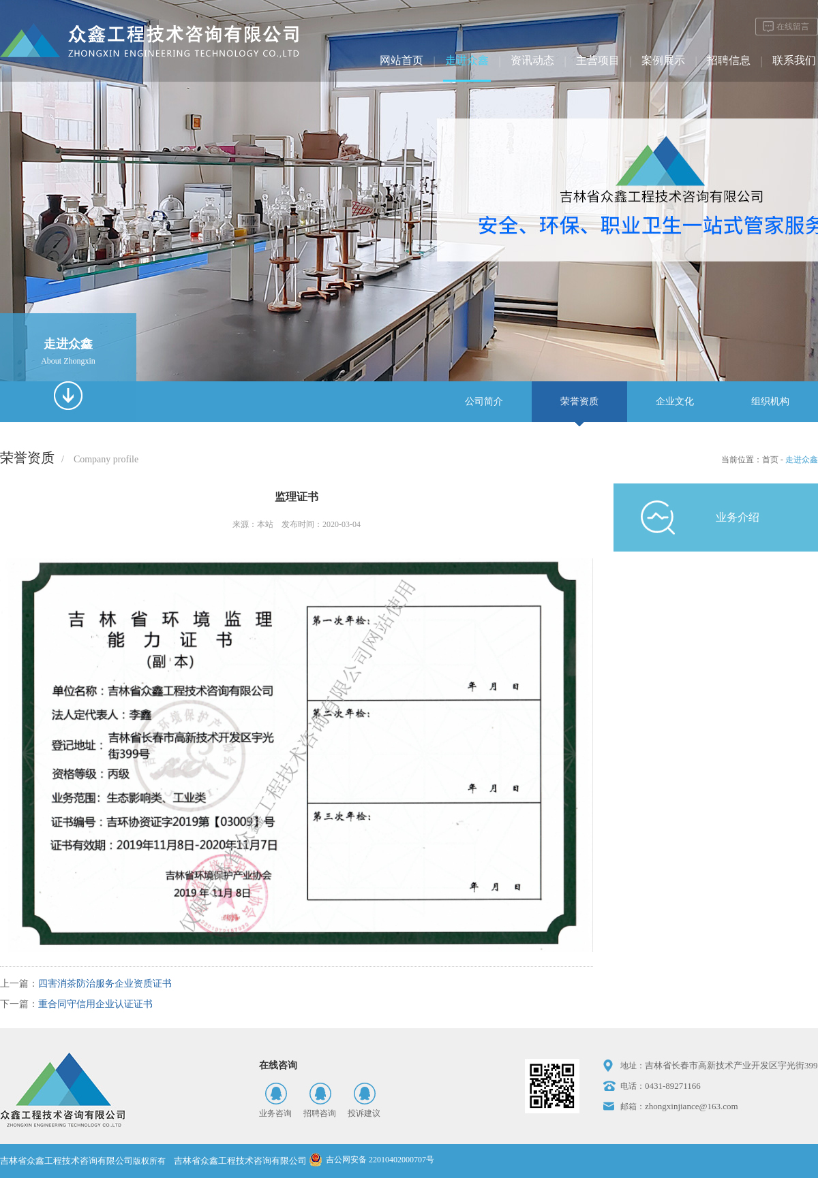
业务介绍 (737, 517)
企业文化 (675, 401)
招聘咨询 (319, 1113)
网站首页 (401, 60)
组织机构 (770, 401)
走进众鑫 (467, 60)
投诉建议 (364, 1113)
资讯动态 (532, 60)
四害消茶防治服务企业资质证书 (105, 983)
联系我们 (794, 60)
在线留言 (792, 26)
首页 (770, 459)
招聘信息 (729, 60)
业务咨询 (275, 1113)
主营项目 (598, 60)
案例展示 (663, 60)
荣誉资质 (579, 401)
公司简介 (484, 401)
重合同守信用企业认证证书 (95, 1004)
